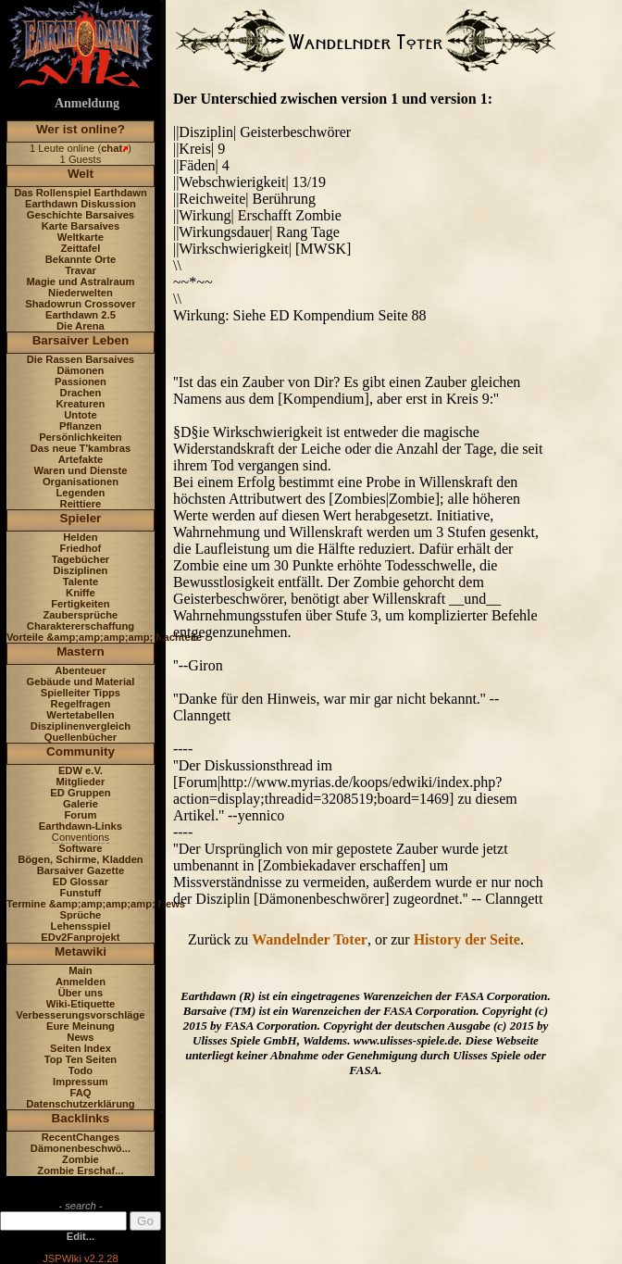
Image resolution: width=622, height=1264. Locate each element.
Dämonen (80, 370)
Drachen (81, 392)
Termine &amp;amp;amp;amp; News (95, 903)
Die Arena (80, 326)
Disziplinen (80, 570)
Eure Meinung (80, 1026)
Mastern (80, 651)
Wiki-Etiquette (80, 1003)
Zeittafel (80, 248)
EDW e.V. (80, 770)
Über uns (81, 992)
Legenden (81, 492)
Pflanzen (80, 426)
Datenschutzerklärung (80, 1103)
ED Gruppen (80, 792)
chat (111, 148)
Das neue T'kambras (81, 448)
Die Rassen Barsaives (80, 359)
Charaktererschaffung (80, 626)
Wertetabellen (80, 714)
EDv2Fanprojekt (80, 937)
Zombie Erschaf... (80, 1170)
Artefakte (81, 459)
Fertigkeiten (80, 603)
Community (80, 751)
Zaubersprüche (81, 614)
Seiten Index (80, 1048)
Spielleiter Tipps (80, 692)
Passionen (80, 381)
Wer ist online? (80, 129)
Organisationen (80, 481)
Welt (80, 174)
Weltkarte (80, 237)
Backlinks (81, 1118)
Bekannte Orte (80, 259)
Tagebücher (81, 559)
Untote (80, 414)
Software (80, 848)
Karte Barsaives (81, 226)
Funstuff (81, 892)
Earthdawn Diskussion (80, 203)
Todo (80, 1070)
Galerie (80, 803)
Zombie (80, 1159)
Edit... (80, 1236)
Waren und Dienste (80, 470)
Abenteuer (80, 670)
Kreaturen (81, 403)
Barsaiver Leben (81, 340)
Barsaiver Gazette (81, 870)
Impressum (80, 1081)
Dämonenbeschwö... (81, 1148)
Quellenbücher (80, 737)
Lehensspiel (81, 926)
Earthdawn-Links (80, 826)
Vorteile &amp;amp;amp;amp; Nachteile (104, 637)
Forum (81, 814)
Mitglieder (81, 781)
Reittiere (81, 503)
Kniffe (80, 592)
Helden (80, 537)
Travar (80, 270)
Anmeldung (87, 103)
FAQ (80, 1092)
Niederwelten (80, 292)
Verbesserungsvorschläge (80, 1014)
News (80, 1037)
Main (80, 970)
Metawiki (80, 951)
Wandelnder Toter (309, 939)
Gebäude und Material (81, 681)
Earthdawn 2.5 (80, 314)
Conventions (80, 837)
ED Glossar (80, 881)
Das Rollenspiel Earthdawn (80, 192)
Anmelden (81, 981)
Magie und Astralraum (80, 281)
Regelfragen (81, 703)
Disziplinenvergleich (81, 726)
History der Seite (467, 939)
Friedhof (81, 548)
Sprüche (81, 914)
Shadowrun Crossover (80, 303)
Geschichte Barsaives (80, 214)
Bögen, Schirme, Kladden (80, 859)
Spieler (81, 518)
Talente (80, 581)
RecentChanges (81, 1137)
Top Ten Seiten (81, 1059)
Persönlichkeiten (80, 437)
